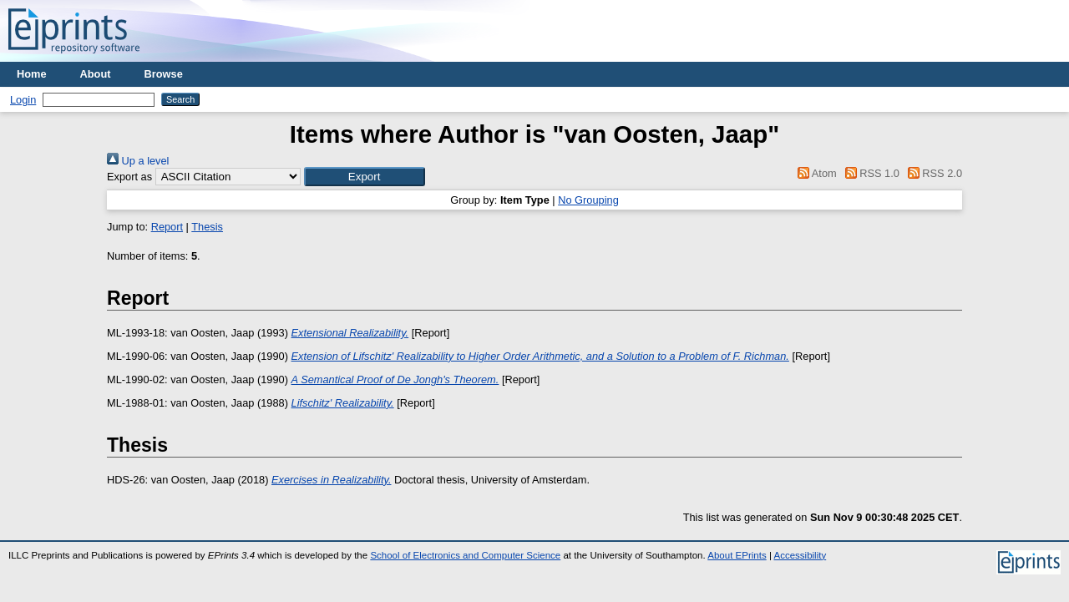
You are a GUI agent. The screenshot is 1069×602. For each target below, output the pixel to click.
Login (23, 100)
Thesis (207, 226)
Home (32, 74)
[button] (364, 176)
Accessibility (799, 555)
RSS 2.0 (932, 173)
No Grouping (588, 200)
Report (167, 226)
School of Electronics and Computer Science (465, 555)
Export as (129, 176)
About (95, 74)
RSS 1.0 (869, 173)
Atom (815, 173)
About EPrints (736, 555)
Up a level (138, 160)
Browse (163, 74)
